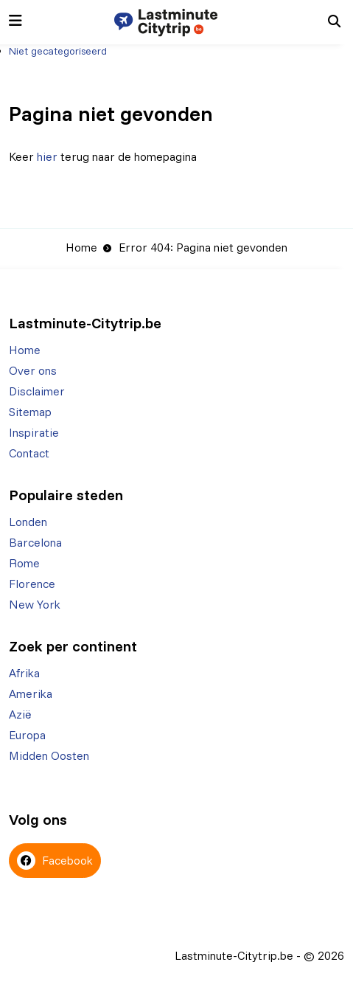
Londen (28, 521)
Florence (32, 583)
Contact (29, 453)
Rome (24, 563)
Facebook (55, 860)
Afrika (24, 672)
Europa (27, 734)
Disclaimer (37, 391)
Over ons (33, 370)
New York (34, 604)
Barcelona (35, 542)
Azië (20, 714)
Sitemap (30, 411)
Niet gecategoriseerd (58, 51)
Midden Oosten (49, 755)
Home (81, 247)
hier (47, 156)
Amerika (30, 693)
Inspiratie (34, 432)
